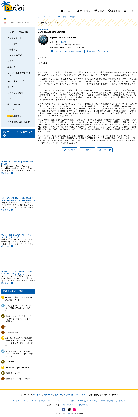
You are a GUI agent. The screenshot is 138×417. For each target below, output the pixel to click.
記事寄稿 (17, 116)
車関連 (63, 42)
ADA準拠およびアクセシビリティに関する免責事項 (95, 401)
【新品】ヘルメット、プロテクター (18, 380)
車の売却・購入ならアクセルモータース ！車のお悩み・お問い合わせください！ (19, 353)
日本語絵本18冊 (11, 332)
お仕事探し (12, 49)
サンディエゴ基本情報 (17, 32)
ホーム (40, 17)
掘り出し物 (68, 395)
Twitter (69, 409)
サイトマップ (120, 401)
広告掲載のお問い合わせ (18, 122)
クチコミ (11, 98)
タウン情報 (12, 44)
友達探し (11, 61)
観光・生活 (48, 395)
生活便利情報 (13, 104)
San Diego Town (12, 7)
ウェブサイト (104, 51)
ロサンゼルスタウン (69, 405)
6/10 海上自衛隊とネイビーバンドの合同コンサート (19, 298)
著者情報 (91, 51)
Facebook (63, 409)
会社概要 (42, 401)
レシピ (10, 110)
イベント (85, 395)
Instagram (74, 409)
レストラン (37, 395)
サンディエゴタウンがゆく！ (18, 74)
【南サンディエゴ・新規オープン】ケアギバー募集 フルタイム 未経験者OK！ (19, 318)
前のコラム (69, 150)
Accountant (9, 362)
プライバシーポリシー (56, 401)
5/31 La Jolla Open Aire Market (17, 367)
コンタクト (17, 401)
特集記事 (11, 67)
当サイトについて (30, 401)
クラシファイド (14, 38)
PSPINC (68, 413)
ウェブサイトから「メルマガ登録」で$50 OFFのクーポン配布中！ (18, 308)
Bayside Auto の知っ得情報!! (58, 17)
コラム (10, 87)
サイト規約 (70, 401)
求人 (56, 395)
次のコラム (105, 150)
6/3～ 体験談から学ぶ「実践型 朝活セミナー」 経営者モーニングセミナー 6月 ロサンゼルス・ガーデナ (19, 342)
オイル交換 (71, 17)
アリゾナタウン (84, 405)
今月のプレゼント (15, 93)
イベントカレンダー (16, 81)
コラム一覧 (56, 51)
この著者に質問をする (74, 51)
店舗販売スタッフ (12, 373)
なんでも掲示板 (14, 55)
